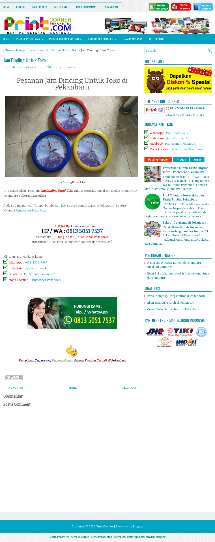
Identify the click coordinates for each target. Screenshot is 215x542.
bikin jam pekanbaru (30, 50)
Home (6, 7)
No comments (65, 67)
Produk (20, 7)
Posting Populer (158, 159)
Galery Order (61, 7)
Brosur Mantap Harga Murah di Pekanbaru (176, 296)
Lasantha (106, 536)
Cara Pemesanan (86, 7)
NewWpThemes (69, 536)
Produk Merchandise (103, 37)
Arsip (197, 159)
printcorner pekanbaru (188, 108)
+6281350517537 (36, 262)
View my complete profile (185, 115)
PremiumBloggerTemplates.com (132, 536)
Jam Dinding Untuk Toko (62, 50)
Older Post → (131, 387)
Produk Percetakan (31, 37)
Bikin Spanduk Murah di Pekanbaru (170, 302)
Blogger (138, 526)
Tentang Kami (110, 7)
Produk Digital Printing (67, 37)
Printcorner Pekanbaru (39, 274)
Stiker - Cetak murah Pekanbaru (184, 222)
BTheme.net (159, 536)
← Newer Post (14, 387)
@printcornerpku (36, 268)
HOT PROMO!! (156, 39)
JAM (64, 205)
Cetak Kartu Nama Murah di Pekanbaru (173, 309)
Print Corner (104, 526)
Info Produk (39, 7)
